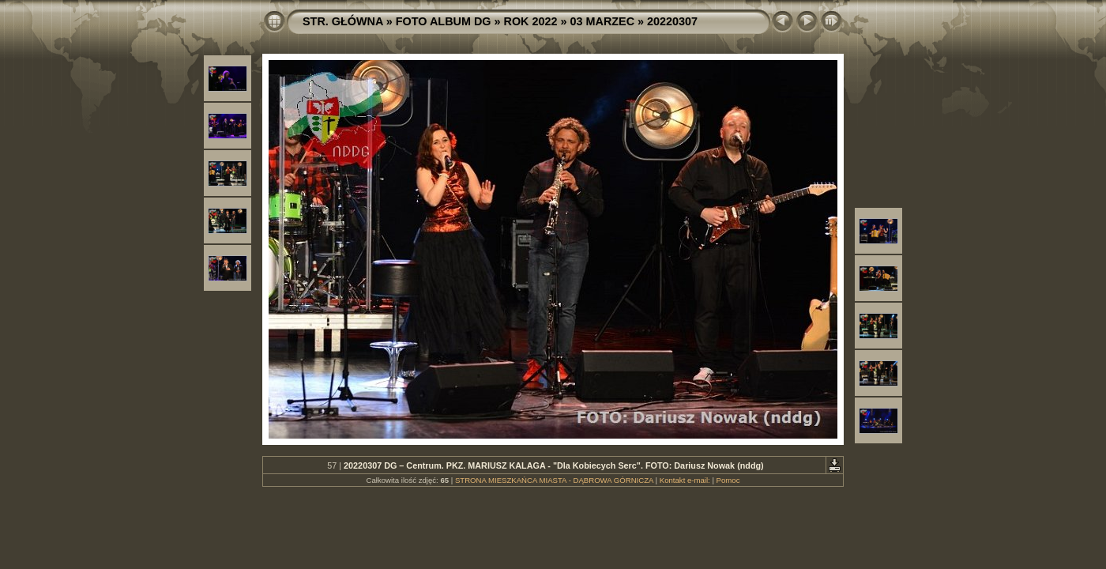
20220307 (672, 21)
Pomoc (728, 480)
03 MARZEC (602, 21)
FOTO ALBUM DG (443, 21)
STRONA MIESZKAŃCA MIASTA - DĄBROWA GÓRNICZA (554, 480)
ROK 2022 (531, 21)
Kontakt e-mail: (685, 480)
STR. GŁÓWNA (343, 21)
